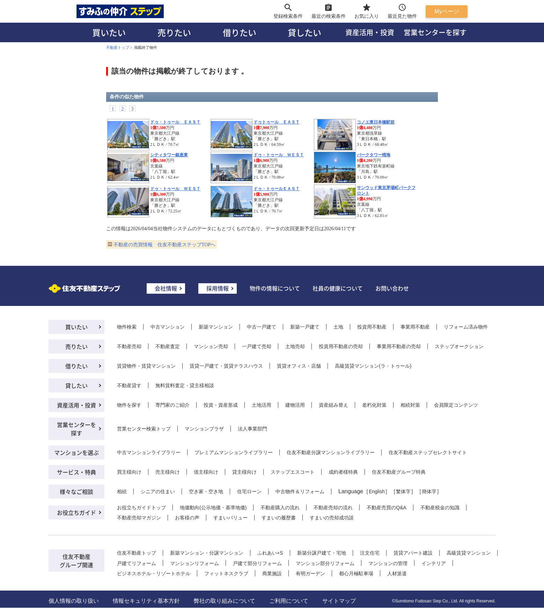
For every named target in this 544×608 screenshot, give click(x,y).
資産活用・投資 (369, 32)
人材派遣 (397, 573)
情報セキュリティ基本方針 (146, 601)
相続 (122, 491)
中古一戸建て (261, 327)
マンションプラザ (204, 428)
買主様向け (129, 472)
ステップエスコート (293, 472)
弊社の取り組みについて (224, 601)
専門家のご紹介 (172, 405)
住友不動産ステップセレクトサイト (428, 452)
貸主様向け (244, 472)
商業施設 (272, 573)
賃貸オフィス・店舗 (299, 366)
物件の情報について (275, 288)
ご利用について (288, 601)
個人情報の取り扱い (74, 601)
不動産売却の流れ (333, 507)
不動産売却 (129, 346)
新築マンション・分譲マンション (206, 553)
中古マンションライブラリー (149, 452)
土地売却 (295, 346)
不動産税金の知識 (440, 507)
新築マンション (216, 327)
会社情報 (166, 288)
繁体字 (403, 491)
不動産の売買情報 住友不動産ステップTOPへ (164, 244)
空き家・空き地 (206, 491)
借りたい (239, 32)
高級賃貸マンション (469, 553)
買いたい (109, 32)
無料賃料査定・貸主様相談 (184, 385)
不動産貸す (129, 385)
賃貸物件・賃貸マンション (146, 366)
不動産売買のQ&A (386, 507)
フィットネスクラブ (226, 573)
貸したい (304, 32)
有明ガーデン (310, 573)
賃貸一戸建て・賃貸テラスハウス (226, 366)
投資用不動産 (372, 327)
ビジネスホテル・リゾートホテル (153, 573)
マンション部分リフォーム (325, 563)
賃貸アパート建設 (413, 553)
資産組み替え (333, 405)
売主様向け (167, 472)
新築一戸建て (304, 327)
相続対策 (410, 405)
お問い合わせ (392, 288)
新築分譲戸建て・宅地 (321, 553)
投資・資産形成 (221, 405)
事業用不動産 (415, 327)
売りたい (174, 32)
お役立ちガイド (76, 512)
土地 (338, 327)
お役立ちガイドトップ (141, 507)
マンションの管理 (387, 563)
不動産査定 (167, 346)
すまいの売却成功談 (332, 517)
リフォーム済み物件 (466, 327)
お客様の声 (187, 517)
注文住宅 (370, 553)
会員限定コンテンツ (456, 405)
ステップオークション (459, 346)
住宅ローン (249, 491)
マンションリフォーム (194, 563)
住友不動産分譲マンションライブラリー (331, 452)
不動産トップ (117, 47)
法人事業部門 (252, 428)
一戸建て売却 (256, 346)
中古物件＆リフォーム (299, 491)
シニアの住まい (158, 491)
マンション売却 (211, 346)
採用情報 (217, 288)
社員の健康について (338, 288)
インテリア (433, 563)
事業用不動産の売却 (399, 346)
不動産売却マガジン (139, 517)
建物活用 (295, 405)
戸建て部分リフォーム (257, 563)
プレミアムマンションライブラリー (233, 452)
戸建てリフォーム (136, 563)
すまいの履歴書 (279, 517)
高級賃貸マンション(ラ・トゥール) (373, 366)
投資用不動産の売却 (341, 346)
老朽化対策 (374, 405)
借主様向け (206, 472)
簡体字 (429, 491)
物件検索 (127, 327)
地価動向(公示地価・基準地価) (213, 507)
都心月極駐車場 (356, 573)
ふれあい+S (270, 553)
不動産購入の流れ (280, 507)
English (377, 491)
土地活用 (261, 405)
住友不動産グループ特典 (399, 472)
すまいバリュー (230, 517)
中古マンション (167, 327)
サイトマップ (339, 601)
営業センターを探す (435, 32)
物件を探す (129, 405)
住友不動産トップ (136, 553)
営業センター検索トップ (144, 428)
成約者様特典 (343, 472)
